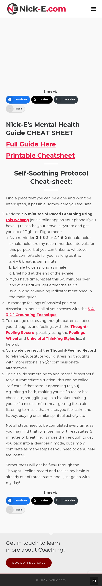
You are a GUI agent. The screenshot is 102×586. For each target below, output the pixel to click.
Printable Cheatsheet (40, 155)
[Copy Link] (66, 100)
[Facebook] (18, 100)
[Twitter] (42, 100)
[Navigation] (93, 9)
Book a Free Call (28, 562)
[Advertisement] (51, 60)
